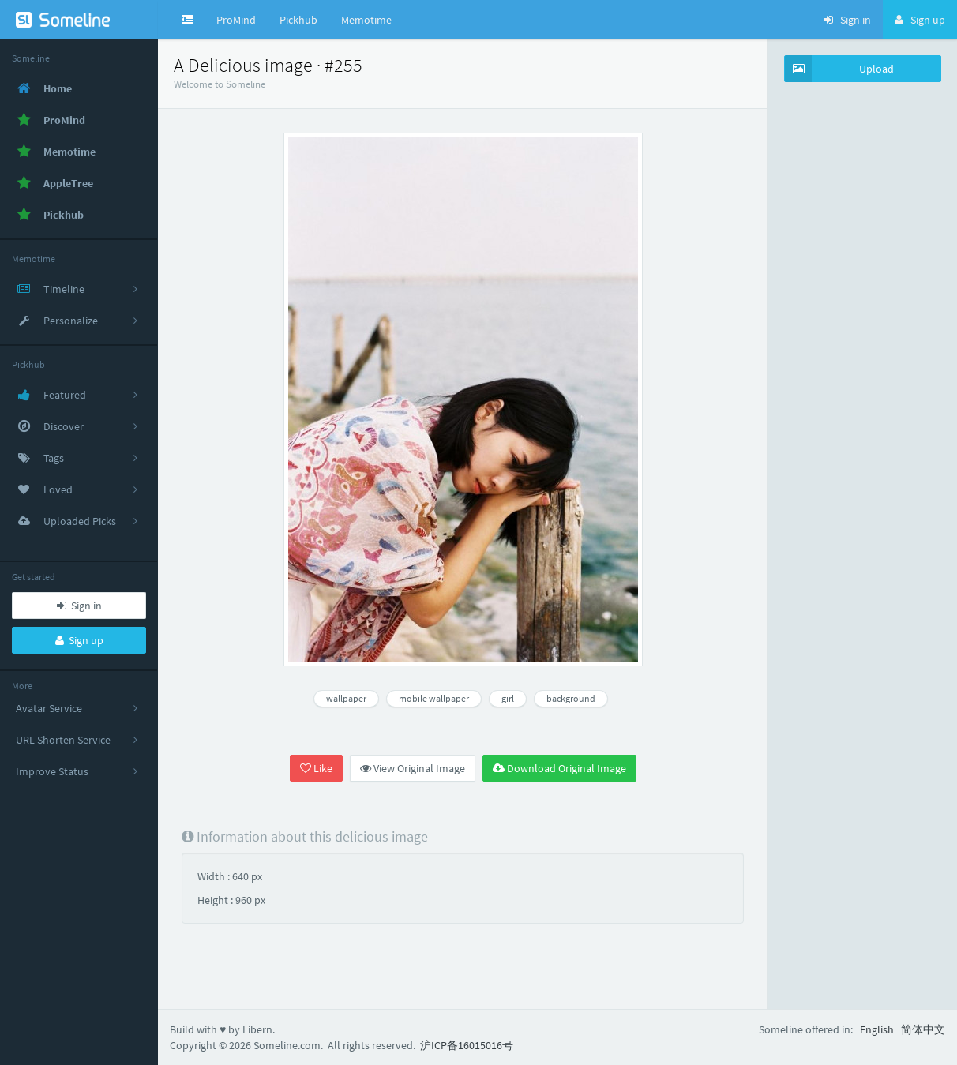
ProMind (236, 20)
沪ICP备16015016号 (466, 1045)
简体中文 (923, 1029)
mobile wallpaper (434, 698)
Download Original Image (559, 768)
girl (507, 698)
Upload (839, 68)
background (570, 698)
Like (316, 768)
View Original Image (412, 768)
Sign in (79, 605)
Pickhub (298, 20)
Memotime (366, 20)
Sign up (79, 640)
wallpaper (346, 698)
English (877, 1029)
